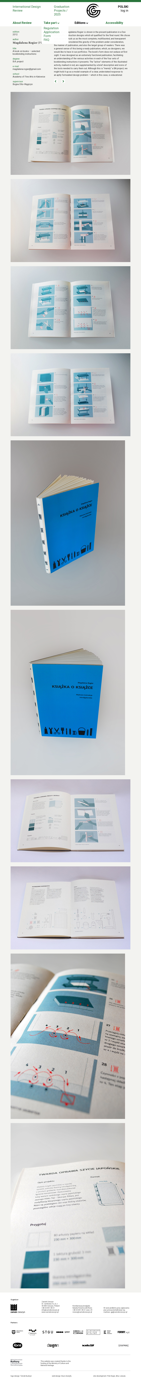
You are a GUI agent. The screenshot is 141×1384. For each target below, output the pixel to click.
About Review (22, 23)
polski (123, 6)
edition (16, 31)
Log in (124, 10)
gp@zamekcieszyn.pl (119, 1312)
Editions (81, 23)
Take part (51, 23)
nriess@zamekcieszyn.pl (82, 1312)
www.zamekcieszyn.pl (50, 1312)
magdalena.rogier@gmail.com (27, 69)
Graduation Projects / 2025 (61, 10)
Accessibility (114, 23)
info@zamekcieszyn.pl (50, 1310)
